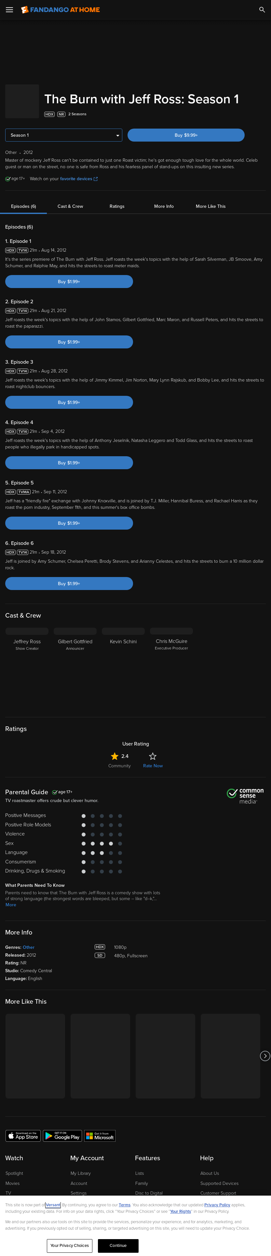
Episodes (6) (23, 217)
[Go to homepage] (60, 9)
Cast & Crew (70, 217)
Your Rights (180, 1211)
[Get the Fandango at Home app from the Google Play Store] (62, 1146)
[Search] (262, 9)
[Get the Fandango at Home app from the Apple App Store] (23, 1146)
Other (28, 958)
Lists (139, 1184)
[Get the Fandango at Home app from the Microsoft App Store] (100, 1146)
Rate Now (153, 776)
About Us (209, 1184)
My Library (81, 1184)
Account (79, 1194)
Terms (124, 1205)
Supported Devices (219, 1194)
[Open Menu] (9, 9)
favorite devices (79, 189)
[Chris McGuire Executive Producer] (171, 679)
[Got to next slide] (265, 1066)
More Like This (211, 217)
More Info (164, 217)
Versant (53, 1205)
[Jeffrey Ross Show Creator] (27, 679)
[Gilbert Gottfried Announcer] (75, 679)
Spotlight (14, 1184)
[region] (135, 1226)
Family (141, 1194)
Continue (118, 1245)
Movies (13, 1194)
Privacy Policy (217, 1205)
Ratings (117, 217)
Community (119, 776)
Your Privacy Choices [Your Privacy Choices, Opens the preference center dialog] (69, 1245)
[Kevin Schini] (123, 679)
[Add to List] (262, 124)
